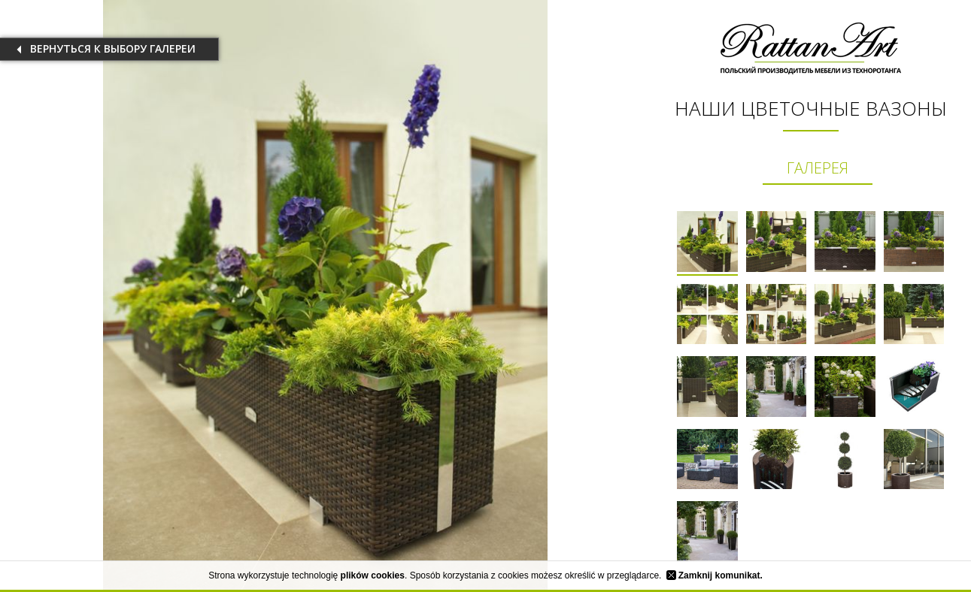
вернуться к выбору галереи (113, 48)
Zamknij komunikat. (714, 575)
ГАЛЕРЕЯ (817, 168)
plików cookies (373, 575)
